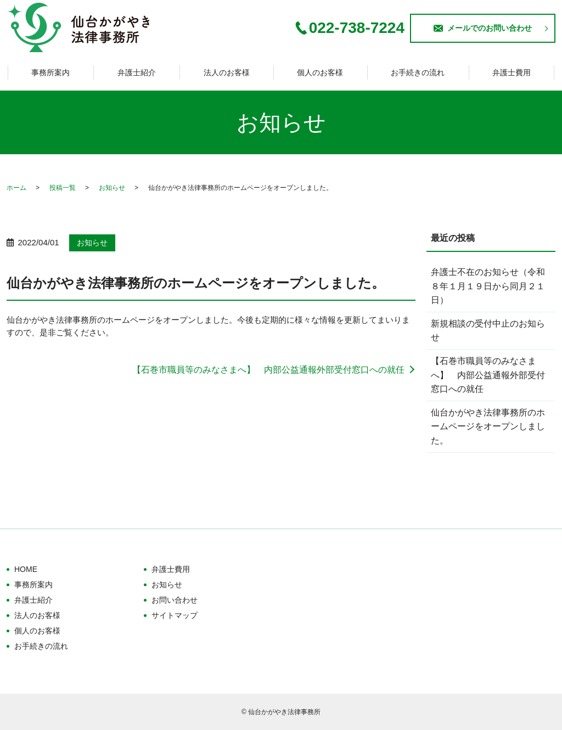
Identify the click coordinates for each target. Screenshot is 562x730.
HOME (25, 569)
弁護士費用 (511, 72)
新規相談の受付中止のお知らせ (488, 330)
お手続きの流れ (418, 72)
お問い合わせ (174, 600)
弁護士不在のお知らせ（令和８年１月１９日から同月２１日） (488, 286)
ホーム (16, 188)
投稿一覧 (62, 188)
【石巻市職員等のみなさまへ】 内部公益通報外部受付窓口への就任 (268, 369)
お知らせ (112, 188)
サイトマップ (174, 615)
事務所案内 (50, 72)
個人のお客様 (320, 72)
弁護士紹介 (136, 72)
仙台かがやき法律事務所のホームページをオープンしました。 (488, 426)
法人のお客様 (227, 72)
